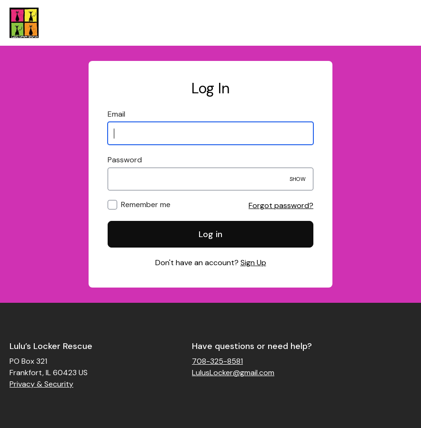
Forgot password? (281, 205)
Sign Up (253, 263)
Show (298, 179)
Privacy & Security (41, 384)
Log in (210, 234)
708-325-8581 (217, 361)
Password (125, 160)
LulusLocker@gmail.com (233, 373)
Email (116, 114)
